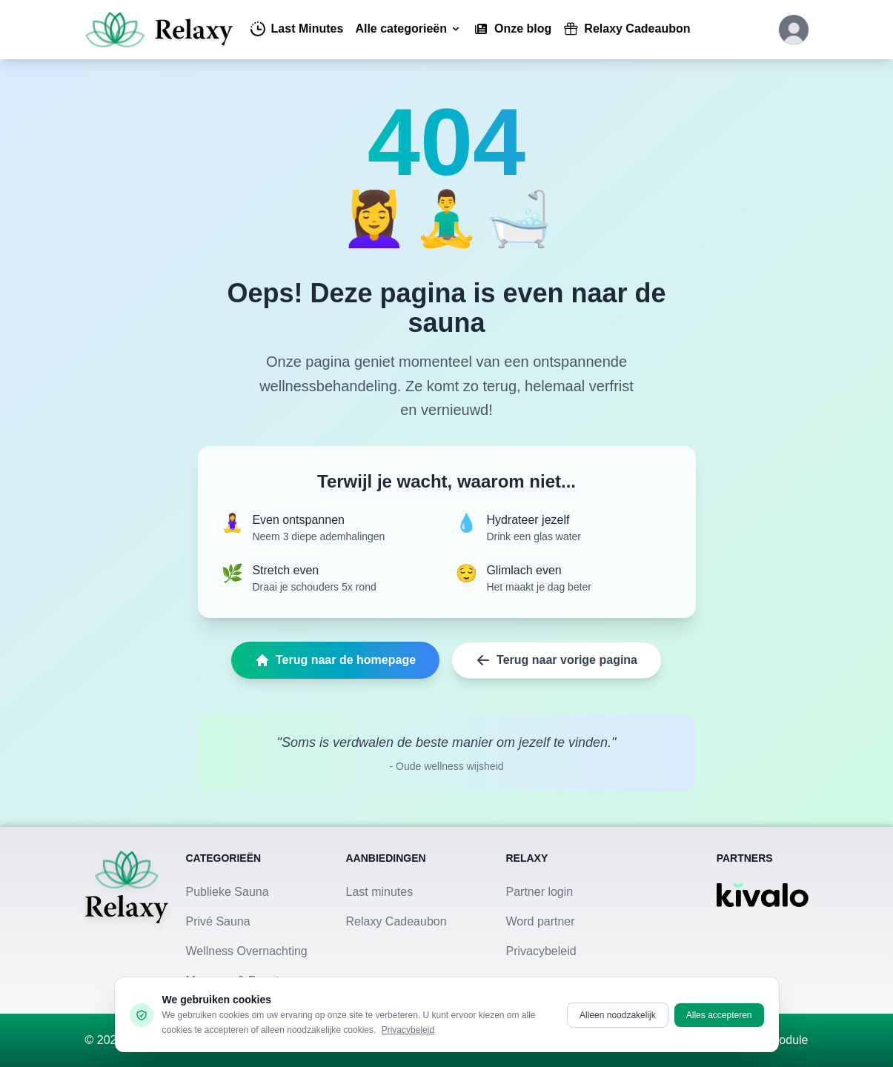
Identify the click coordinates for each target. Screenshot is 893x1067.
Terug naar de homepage (335, 660)
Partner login (540, 891)
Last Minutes (297, 28)
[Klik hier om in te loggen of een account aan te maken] (794, 29)
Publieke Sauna (227, 891)
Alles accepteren (719, 1015)
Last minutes (380, 891)
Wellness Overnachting (247, 951)
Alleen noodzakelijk (618, 1015)
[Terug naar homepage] (126, 920)
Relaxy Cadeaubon (626, 28)
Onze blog (512, 28)
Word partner (540, 921)
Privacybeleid (541, 951)
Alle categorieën (408, 28)
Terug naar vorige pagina (556, 660)
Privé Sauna (218, 921)
